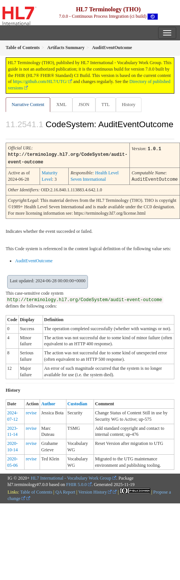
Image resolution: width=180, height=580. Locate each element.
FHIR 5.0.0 (76, 483)
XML (61, 104)
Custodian (78, 402)
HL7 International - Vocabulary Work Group (71, 477)
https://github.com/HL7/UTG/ (40, 81)
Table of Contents (36, 491)
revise (31, 411)
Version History (95, 491)
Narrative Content (28, 104)
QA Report (65, 491)
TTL (106, 104)
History (128, 104)
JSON (83, 104)
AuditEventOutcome (33, 259)
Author (48, 402)
